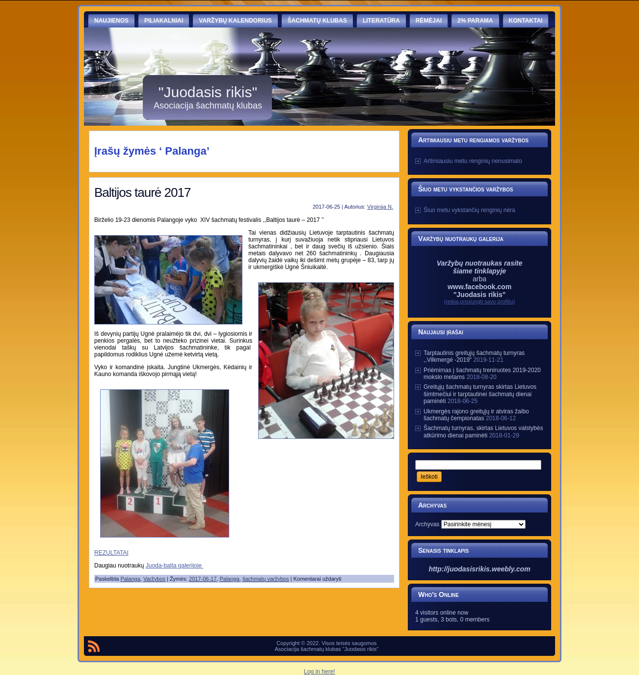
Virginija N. (380, 207)
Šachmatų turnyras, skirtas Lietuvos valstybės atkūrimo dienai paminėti (483, 431)
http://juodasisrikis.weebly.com (479, 569)
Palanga (130, 579)
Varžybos (154, 579)
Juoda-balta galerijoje (174, 565)
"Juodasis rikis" (208, 92)
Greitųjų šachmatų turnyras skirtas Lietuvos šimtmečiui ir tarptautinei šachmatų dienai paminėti (480, 394)
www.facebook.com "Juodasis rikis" (479, 290)
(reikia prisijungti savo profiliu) (479, 301)
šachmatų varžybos (265, 579)
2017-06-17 (202, 579)
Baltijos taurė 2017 (142, 192)
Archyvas (427, 524)
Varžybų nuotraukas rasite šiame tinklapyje (480, 267)
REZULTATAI (111, 552)
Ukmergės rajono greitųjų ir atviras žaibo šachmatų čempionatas (476, 415)
